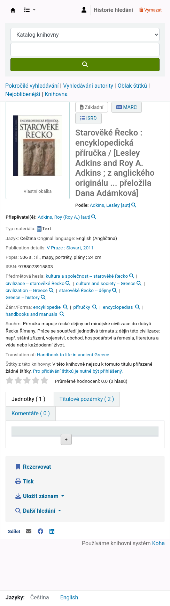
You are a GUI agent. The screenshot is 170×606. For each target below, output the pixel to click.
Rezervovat (33, 509)
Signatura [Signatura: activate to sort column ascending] (115, 441)
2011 (88, 247)
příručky (82, 307)
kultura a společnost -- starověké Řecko (87, 276)
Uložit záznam (37, 538)
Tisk (24, 524)
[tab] (87, 399)
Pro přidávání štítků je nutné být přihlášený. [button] (78, 371)
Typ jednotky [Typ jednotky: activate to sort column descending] (26, 437)
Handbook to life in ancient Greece (73, 354)
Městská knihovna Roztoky (12, 10)
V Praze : (56, 247)
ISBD (88, 118)
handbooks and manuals (31, 314)
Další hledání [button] (35, 553)
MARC (126, 107)
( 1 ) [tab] (28, 399)
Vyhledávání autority (88, 85)
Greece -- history (23, 297)
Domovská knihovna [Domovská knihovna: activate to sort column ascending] (57, 437)
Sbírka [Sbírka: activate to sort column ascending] (82, 441)
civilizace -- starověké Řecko (35, 283)
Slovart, (74, 247)
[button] (30, 10)
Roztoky (54, 457)
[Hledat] (85, 64)
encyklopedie (47, 307)
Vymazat (150, 10)
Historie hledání (113, 10)
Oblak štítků (132, 85)
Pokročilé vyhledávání (32, 85)
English (69, 597)
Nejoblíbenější (22, 94)
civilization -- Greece (27, 290)
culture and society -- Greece (106, 283)
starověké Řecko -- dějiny (85, 290)
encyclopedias (118, 307)
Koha (158, 586)
